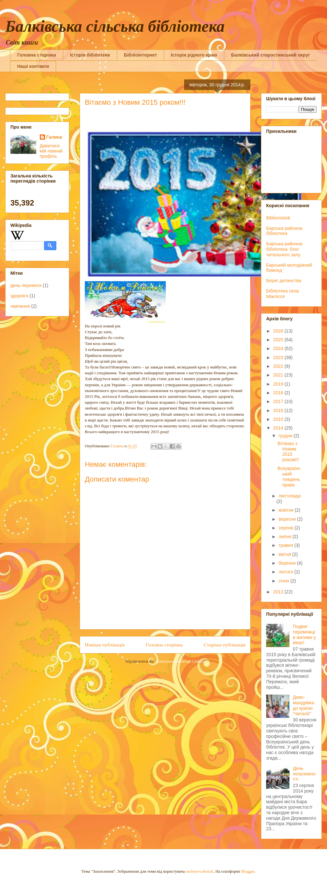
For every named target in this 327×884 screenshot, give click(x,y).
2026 (279, 331)
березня (287, 563)
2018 (279, 392)
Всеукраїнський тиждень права (288, 476)
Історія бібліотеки (90, 55)
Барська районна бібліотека (284, 231)
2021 (279, 375)
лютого (286, 571)
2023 (279, 357)
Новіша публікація (105, 644)
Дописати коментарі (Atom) (180, 661)
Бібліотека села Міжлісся (282, 293)
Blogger (247, 871)
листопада (289, 495)
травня (286, 545)
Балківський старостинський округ (270, 55)
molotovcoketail (199, 871)
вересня (287, 519)
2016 (279, 410)
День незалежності (304, 774)
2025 (279, 339)
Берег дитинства (283, 280)
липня (285, 536)
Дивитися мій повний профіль (51, 151)
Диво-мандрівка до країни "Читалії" (303, 705)
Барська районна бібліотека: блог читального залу (284, 249)
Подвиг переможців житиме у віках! (304, 634)
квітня (285, 554)
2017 (279, 401)
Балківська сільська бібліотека (115, 26)
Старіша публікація (224, 644)
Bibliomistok (278, 217)
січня (284, 580)
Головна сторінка (36, 55)
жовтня (286, 510)
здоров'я (19, 295)
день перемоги (25, 285)
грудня (286, 435)
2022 (279, 366)
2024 (279, 348)
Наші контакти (33, 66)
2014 (279, 428)
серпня (286, 527)
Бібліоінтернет (140, 55)
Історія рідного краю (194, 55)
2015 (279, 419)
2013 (279, 591)
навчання (20, 306)
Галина (54, 137)
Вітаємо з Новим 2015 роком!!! (288, 451)
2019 (279, 384)
